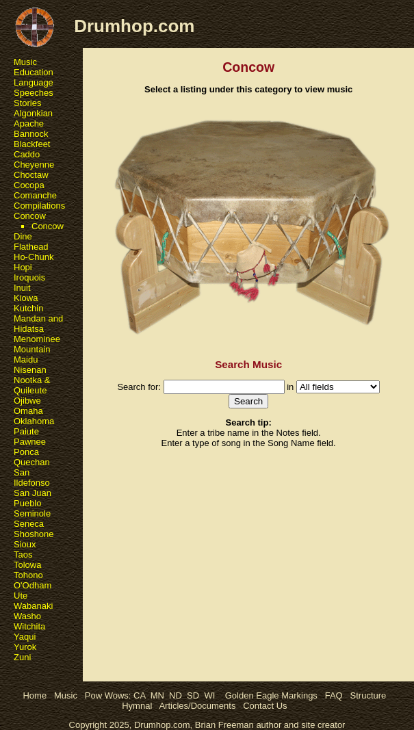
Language (33, 82)
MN (157, 695)
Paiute (26, 431)
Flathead (31, 247)
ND (175, 695)
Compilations (39, 205)
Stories (27, 103)
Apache (29, 123)
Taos (23, 554)
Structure (368, 695)
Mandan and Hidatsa (38, 323)
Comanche (35, 195)
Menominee (37, 339)
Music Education (33, 67)
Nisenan (30, 370)
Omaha (28, 411)
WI (209, 695)
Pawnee (30, 441)
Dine (23, 236)
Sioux (25, 544)
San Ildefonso (32, 477)
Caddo (27, 154)
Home (35, 695)
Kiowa (26, 298)
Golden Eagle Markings (271, 695)
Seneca (29, 524)
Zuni (22, 657)
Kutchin (28, 308)
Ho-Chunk (34, 257)
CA (139, 695)
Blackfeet (32, 144)
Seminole (32, 513)
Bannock (31, 134)
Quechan (32, 462)
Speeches (33, 93)
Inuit (22, 288)
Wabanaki (33, 606)
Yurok (25, 647)
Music (65, 695)
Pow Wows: (109, 695)
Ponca (26, 452)
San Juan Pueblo (32, 498)
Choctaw (31, 175)
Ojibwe (27, 400)
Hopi (23, 267)
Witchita (29, 626)
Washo (27, 616)
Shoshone (34, 534)
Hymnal (137, 706)
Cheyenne (34, 164)
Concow (30, 216)
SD (193, 695)
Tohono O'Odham (32, 580)
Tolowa (27, 565)
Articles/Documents (197, 706)
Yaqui (25, 636)
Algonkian (33, 113)
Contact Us (265, 706)
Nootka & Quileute (32, 385)
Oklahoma (34, 421)
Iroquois (29, 277)
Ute (20, 595)
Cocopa (29, 185)
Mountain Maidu (32, 354)
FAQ (334, 695)
